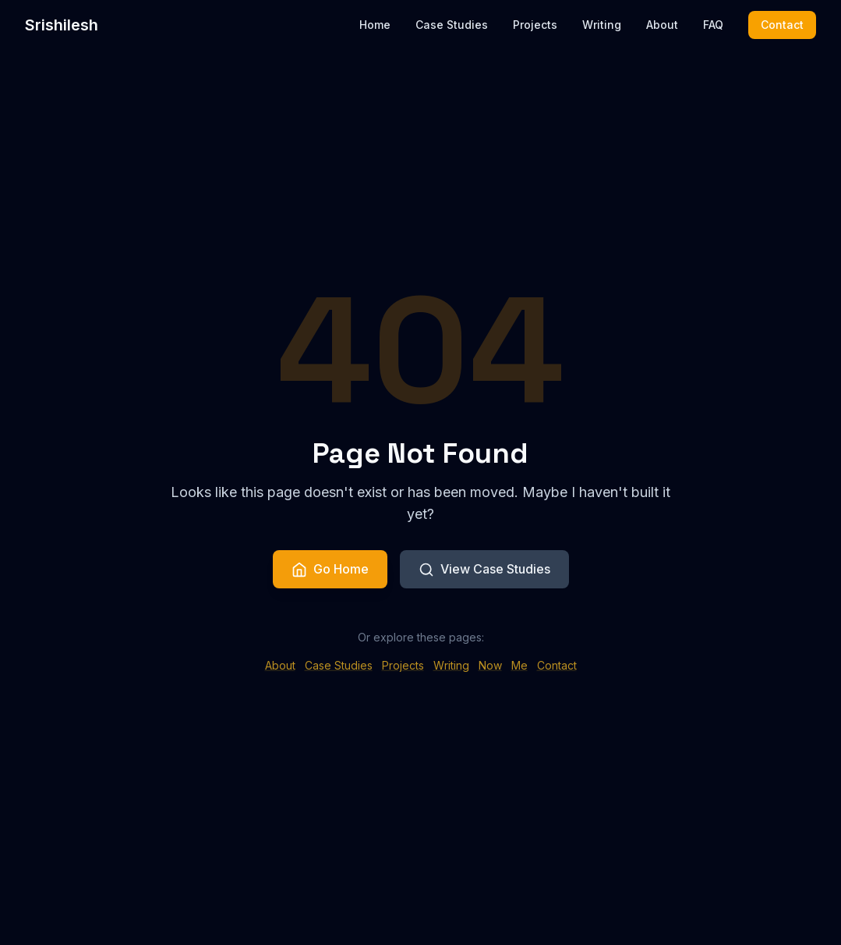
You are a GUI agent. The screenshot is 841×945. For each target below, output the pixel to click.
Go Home (330, 571)
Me (519, 669)
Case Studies (451, 14)
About (662, 14)
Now (490, 669)
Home (374, 14)
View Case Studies (484, 571)
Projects (535, 14)
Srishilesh (61, 14)
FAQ (713, 14)
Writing (601, 14)
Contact (782, 13)
